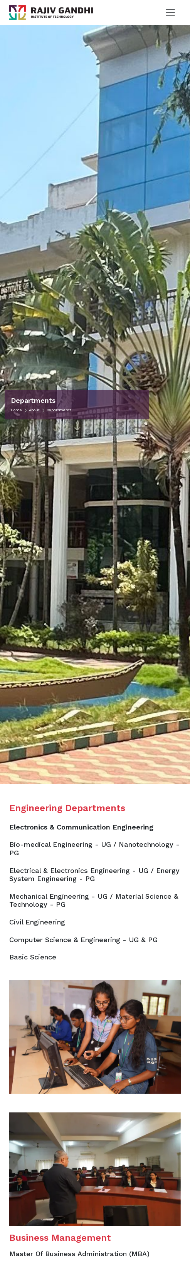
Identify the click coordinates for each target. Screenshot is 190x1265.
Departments (59, 410)
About (34, 410)
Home (16, 410)
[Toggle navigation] (170, 12)
